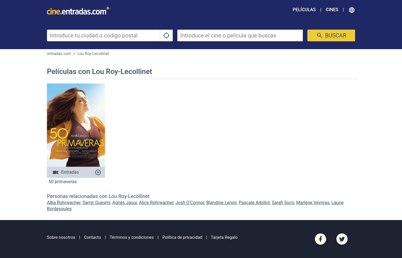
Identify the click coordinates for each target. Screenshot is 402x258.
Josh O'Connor (189, 202)
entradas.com (59, 53)
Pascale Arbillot (254, 202)
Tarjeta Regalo (224, 237)
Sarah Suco (283, 202)
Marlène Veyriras (312, 202)
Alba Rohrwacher (63, 202)
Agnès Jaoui (124, 202)
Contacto (92, 237)
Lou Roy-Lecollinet (93, 53)
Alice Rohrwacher (156, 202)
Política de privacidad (182, 237)
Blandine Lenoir (221, 202)
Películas (304, 9)
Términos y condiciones (132, 237)
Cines (332, 9)
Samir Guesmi (96, 202)
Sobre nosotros (61, 237)
